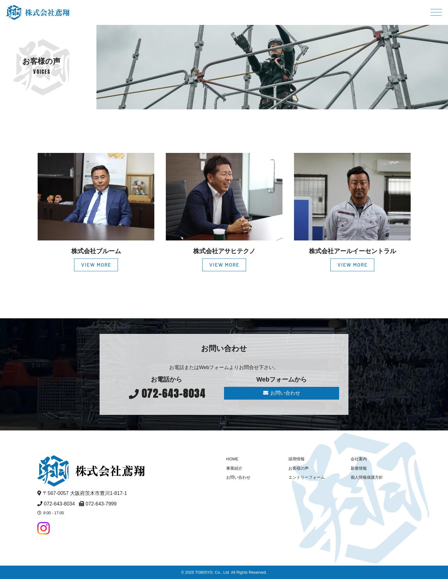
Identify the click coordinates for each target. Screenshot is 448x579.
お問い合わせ (281, 393)
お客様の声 (298, 468)
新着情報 (359, 468)
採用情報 (296, 459)
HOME (232, 459)
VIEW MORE (96, 265)
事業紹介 (234, 468)
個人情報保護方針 (367, 477)
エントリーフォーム (306, 477)
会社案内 (359, 459)
